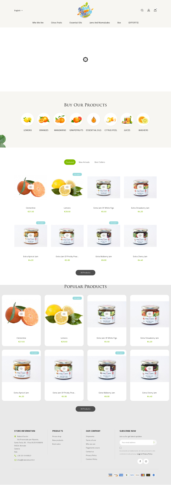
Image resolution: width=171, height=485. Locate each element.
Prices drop (56, 436)
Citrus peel (111, 130)
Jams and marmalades (100, 22)
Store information (24, 431)
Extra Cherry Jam (140, 256)
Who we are (38, 22)
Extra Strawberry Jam (140, 208)
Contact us (90, 452)
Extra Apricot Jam (30, 256)
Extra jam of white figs (104, 208)
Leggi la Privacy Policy (144, 454)
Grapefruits (76, 130)
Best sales (56, 444)
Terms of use (91, 440)
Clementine (31, 208)
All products (85, 272)
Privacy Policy (91, 455)
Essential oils (76, 22)
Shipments (90, 436)
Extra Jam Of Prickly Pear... (67, 256)
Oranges (43, 130)
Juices (127, 130)
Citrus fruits (56, 22)
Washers (143, 130)
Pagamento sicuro (93, 448)
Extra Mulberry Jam (104, 256)
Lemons (28, 130)
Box (119, 22)
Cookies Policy (91, 459)
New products (57, 440)
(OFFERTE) (134, 22)
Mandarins (60, 130)
